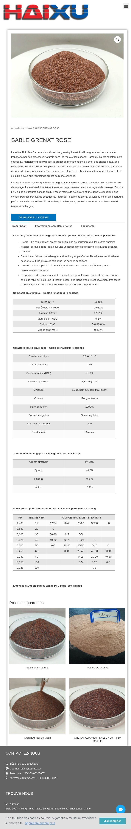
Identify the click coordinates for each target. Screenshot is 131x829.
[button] (126, 17)
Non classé (26, 128)
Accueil (15, 128)
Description (19, 226)
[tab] (19, 226)
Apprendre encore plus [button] (40, 823)
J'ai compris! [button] (112, 821)
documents (88, 226)
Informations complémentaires (53, 226)
